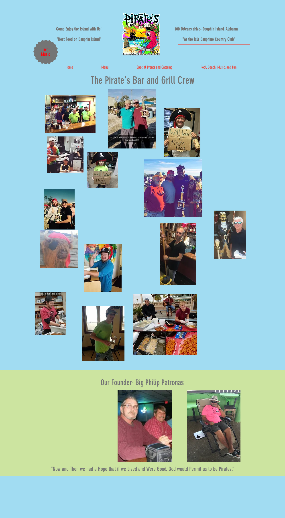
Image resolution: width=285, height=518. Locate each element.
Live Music (45, 52)
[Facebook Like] (204, 54)
